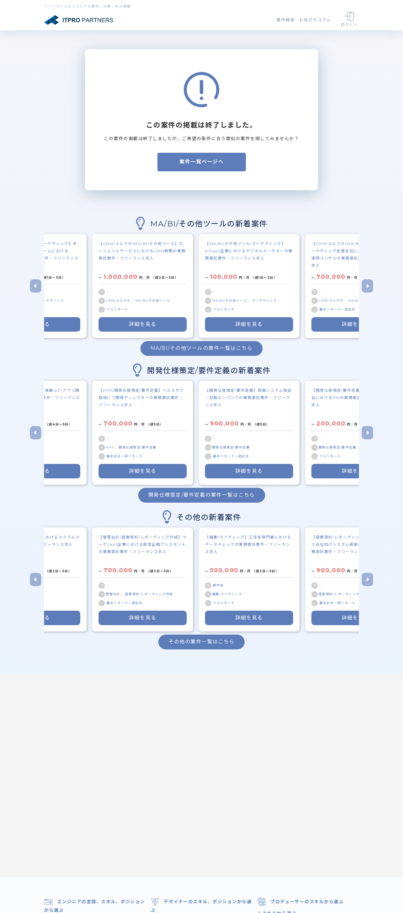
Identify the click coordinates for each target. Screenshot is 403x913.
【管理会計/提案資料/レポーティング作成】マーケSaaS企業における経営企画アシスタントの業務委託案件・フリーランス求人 (143, 544)
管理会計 (114, 594)
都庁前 (218, 585)
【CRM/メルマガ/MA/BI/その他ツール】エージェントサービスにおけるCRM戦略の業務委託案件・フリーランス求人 (142, 250)
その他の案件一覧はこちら (201, 642)
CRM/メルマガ (119, 301)
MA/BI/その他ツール (152, 301)
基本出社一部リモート (124, 456)
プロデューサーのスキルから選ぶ (300, 902)
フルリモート (117, 309)
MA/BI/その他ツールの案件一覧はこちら (201, 348)
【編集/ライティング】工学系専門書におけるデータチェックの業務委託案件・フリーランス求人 (248, 544)
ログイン (349, 19)
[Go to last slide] (35, 286)
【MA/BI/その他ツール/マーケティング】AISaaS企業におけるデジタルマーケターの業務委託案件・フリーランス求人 (249, 250)
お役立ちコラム (315, 19)
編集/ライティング (227, 594)
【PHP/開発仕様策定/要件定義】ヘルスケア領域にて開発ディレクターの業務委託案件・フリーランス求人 (141, 397)
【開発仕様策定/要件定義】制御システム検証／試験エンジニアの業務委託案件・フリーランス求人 (248, 397)
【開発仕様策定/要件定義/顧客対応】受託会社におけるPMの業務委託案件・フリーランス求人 (355, 397)
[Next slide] (367, 286)
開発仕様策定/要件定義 (137, 447)
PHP (111, 447)
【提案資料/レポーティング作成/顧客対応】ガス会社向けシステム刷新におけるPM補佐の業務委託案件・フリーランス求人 (355, 544)
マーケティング (51, 301)
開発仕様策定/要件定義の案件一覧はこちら (201, 495)
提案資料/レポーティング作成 (149, 594)
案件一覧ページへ (201, 162)
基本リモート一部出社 (337, 309)
